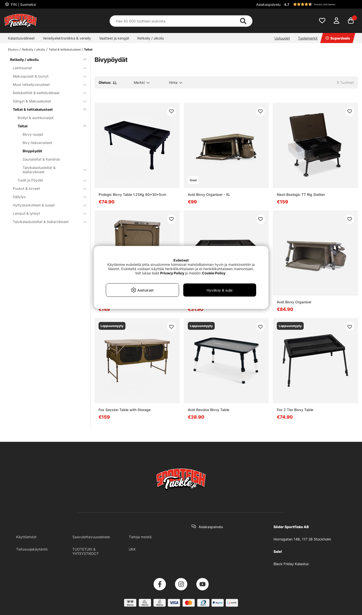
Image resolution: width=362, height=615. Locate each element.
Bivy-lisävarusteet (37, 142)
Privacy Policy (172, 273)
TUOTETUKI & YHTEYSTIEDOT (85, 551)
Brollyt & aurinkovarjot (36, 118)
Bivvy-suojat (33, 134)
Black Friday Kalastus (291, 564)
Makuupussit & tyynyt (46, 76)
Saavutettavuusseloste (91, 537)
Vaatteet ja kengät (114, 38)
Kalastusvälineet (21, 38)
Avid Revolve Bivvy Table (208, 410)
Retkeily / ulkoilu (150, 38)
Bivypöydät (32, 151)
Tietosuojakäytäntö (32, 549)
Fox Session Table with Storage (125, 410)
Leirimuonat (46, 68)
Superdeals (338, 38)
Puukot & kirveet (46, 188)
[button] (320, 4)
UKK (132, 549)
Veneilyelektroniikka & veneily (67, 38)
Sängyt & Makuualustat (46, 101)
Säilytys (46, 197)
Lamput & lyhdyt (46, 213)
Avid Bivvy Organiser (294, 302)
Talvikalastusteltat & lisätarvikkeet (51, 169)
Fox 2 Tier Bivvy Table (295, 410)
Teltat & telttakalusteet (65, 49)
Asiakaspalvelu (268, 4)
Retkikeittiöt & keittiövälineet (46, 93)
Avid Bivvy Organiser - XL (209, 194)
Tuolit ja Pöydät (49, 180)
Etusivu (13, 49)
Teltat (88, 49)
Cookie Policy (213, 273)
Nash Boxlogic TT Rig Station (301, 194)
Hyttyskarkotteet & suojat (46, 205)
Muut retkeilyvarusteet (46, 84)
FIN (23, 4)
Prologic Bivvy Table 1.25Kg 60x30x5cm (132, 194)
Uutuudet (282, 38)
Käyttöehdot (26, 537)
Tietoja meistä (140, 537)
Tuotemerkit (308, 38)
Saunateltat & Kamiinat (41, 159)
